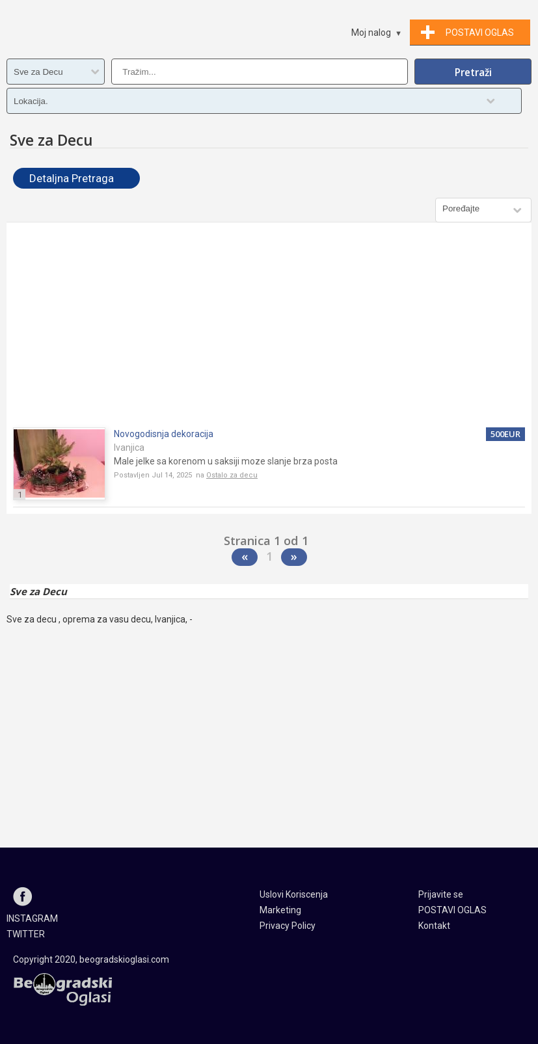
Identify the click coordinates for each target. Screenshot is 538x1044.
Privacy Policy (288, 925)
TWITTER (26, 934)
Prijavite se (440, 894)
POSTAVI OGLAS (452, 910)
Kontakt (434, 925)
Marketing (280, 910)
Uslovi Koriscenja (294, 894)
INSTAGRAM (32, 918)
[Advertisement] (269, 326)
